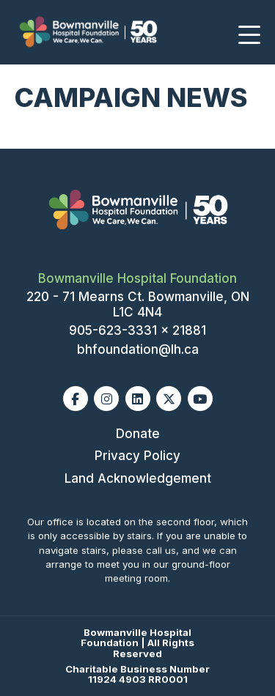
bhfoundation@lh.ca (138, 349)
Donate (138, 433)
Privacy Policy (137, 455)
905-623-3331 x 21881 (137, 330)
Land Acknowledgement (138, 478)
